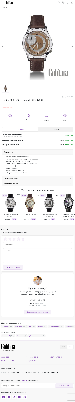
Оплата (56, 129)
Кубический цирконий (36, 336)
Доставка (20, 129)
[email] (29, 385)
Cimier (5, 7)
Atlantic (42, 327)
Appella (31, 327)
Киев (3, 137)
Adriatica (7, 327)
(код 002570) (68, 97)
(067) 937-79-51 (56, 357)
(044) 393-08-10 (32, 357)
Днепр (8, 137)
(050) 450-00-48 (7, 361)
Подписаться (64, 386)
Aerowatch (20, 327)
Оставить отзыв (13, 267)
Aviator (70, 327)
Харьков (13, 137)
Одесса (19, 137)
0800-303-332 (37, 299)
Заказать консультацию (37, 312)
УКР (63, 347)
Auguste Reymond (56, 327)
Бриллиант (21, 336)
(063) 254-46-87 (32, 361)
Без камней (8, 336)
